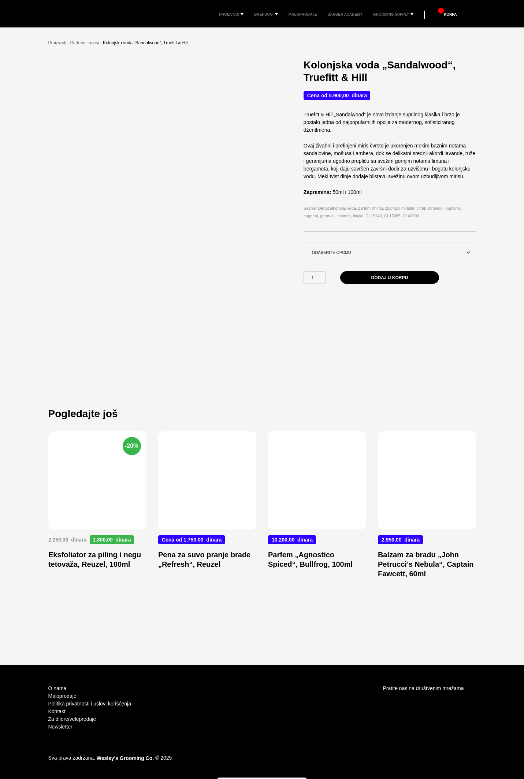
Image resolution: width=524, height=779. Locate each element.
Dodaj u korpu (389, 288)
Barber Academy (345, 13)
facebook (401, 701)
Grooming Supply (394, 13)
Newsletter (60, 727)
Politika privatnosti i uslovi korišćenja (89, 704)
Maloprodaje (299, 13)
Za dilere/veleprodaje (72, 719)
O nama (57, 688)
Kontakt (57, 711)
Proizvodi (221, 13)
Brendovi (257, 13)
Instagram (387, 701)
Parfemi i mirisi (84, 53)
